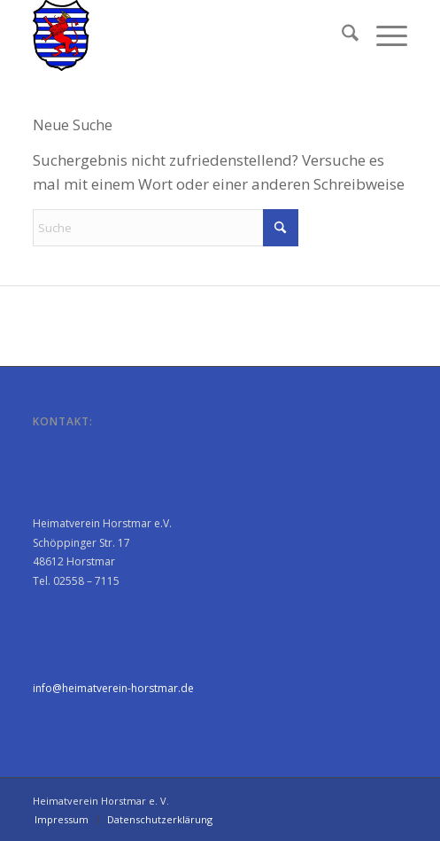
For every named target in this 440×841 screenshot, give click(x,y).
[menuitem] (341, 35)
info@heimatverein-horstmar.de (113, 688)
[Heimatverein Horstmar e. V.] (182, 35)
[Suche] (341, 35)
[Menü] (383, 35)
